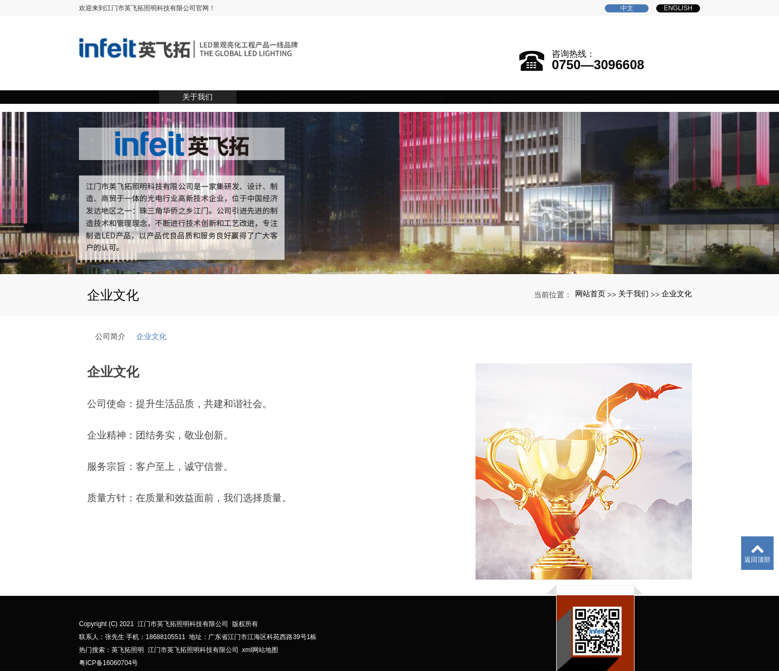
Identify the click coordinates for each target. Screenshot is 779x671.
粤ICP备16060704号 (108, 648)
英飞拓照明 (127, 635)
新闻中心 (588, 86)
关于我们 (218, 86)
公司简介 (110, 321)
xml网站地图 (260, 635)
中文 (626, 8)
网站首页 (144, 86)
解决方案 (440, 86)
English (678, 8)
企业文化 (677, 279)
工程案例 (292, 86)
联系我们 (662, 86)
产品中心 (366, 86)
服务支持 (514, 86)
